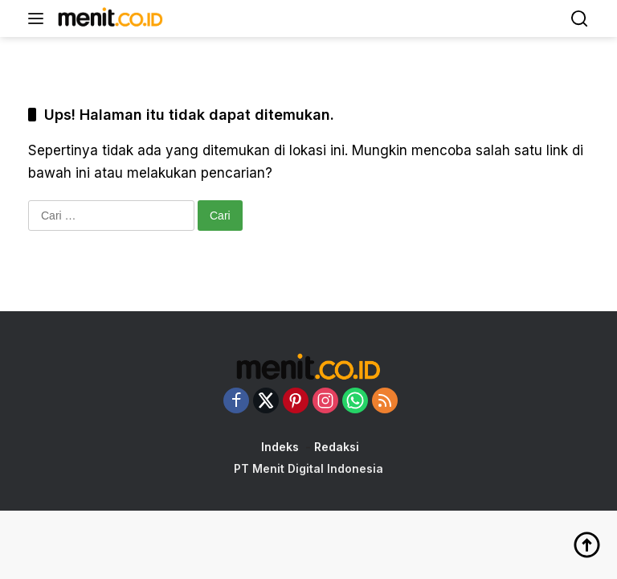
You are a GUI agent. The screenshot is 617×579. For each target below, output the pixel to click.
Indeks (280, 447)
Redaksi (336, 447)
